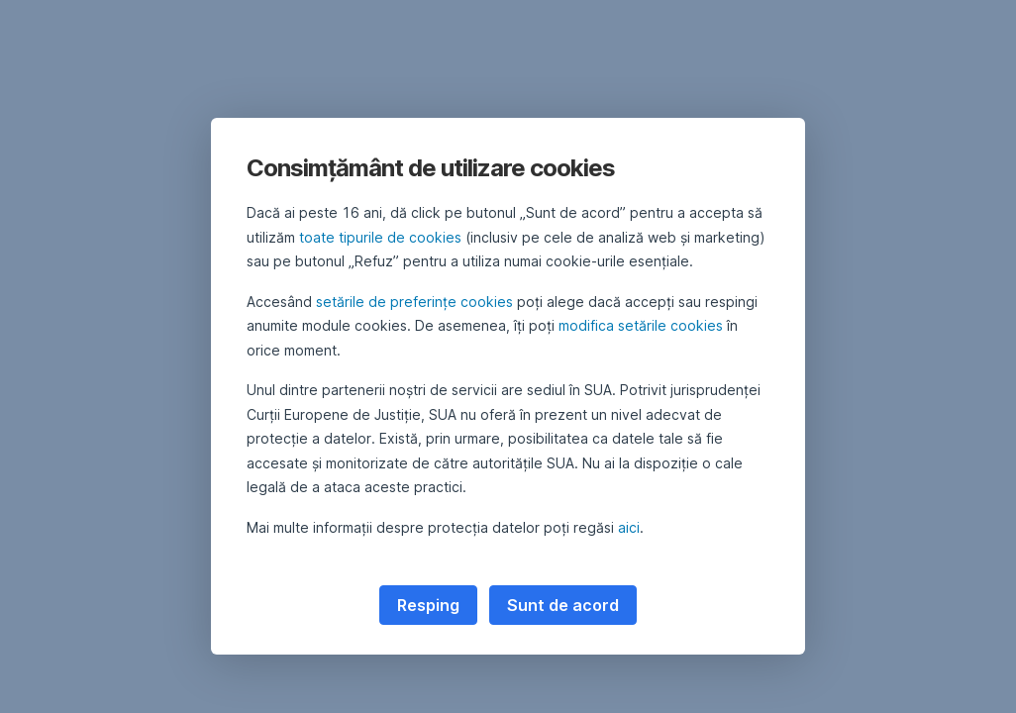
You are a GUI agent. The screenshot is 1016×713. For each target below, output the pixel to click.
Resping (428, 605)
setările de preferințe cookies (414, 301)
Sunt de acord (563, 605)
